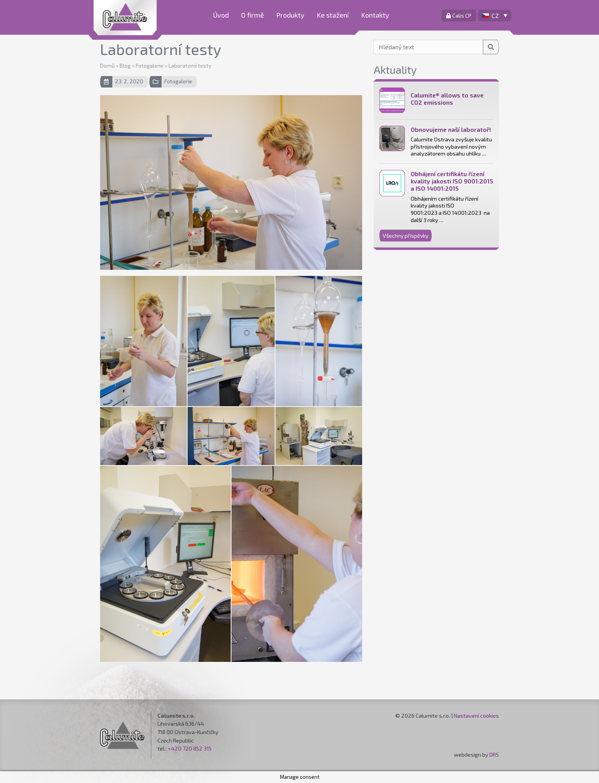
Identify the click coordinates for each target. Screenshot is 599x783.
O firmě (252, 15)
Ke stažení (333, 15)
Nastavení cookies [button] (476, 715)
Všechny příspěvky (405, 235)
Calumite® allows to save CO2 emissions (447, 98)
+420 (175, 748)
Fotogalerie (150, 65)
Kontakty (375, 15)
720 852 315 (197, 748)
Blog (125, 65)
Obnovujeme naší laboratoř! (451, 129)
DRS (494, 754)
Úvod (221, 15)
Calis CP (458, 15)
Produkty (290, 15)
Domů (107, 65)
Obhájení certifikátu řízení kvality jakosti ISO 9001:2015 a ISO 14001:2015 (452, 181)
